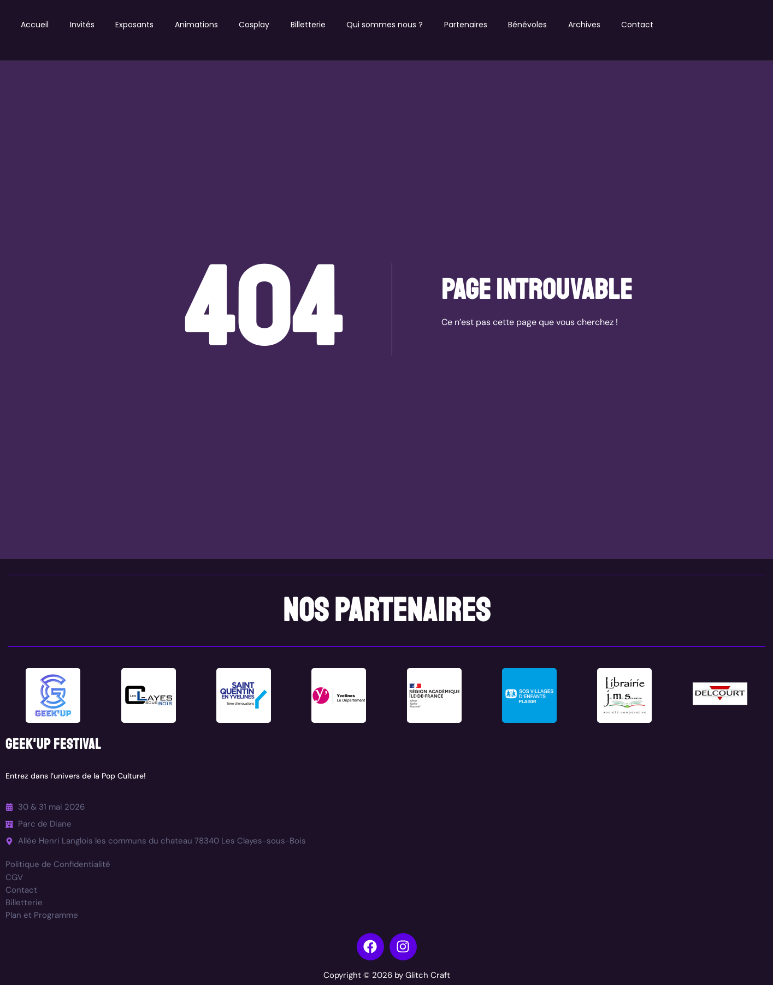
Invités (84, 24)
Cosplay (258, 24)
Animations (199, 24)
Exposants (137, 24)
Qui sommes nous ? (390, 24)
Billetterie (313, 24)
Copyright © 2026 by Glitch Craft (386, 975)
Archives (592, 24)
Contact (646, 24)
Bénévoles (535, 24)
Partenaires (472, 24)
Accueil (36, 24)
